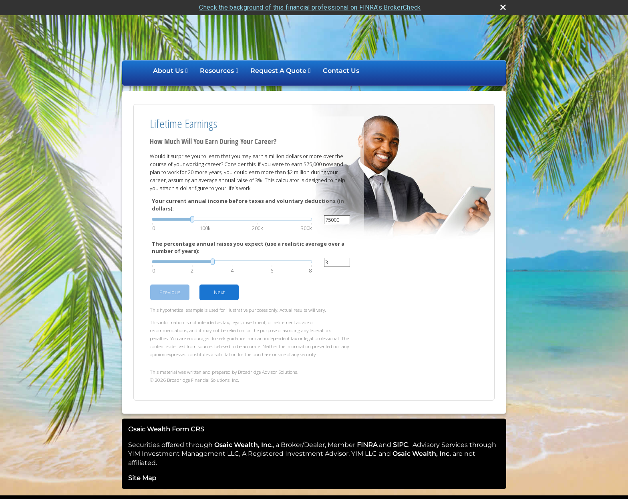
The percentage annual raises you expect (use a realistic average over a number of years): (248, 247)
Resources (217, 70)
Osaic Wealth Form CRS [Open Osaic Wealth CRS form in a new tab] (166, 429)
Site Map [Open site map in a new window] (142, 478)
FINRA (366, 445)
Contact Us (341, 70)
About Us (168, 70)
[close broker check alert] (503, 7)
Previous (169, 292)
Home (138, 70)
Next (219, 292)
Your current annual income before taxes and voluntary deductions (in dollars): (248, 204)
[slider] (232, 219)
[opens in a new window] (378, 445)
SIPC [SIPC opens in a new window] (400, 445)
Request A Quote (278, 70)
